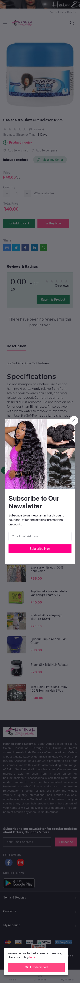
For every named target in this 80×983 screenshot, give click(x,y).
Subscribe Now (40, 548)
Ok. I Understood (36, 967)
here (32, 957)
